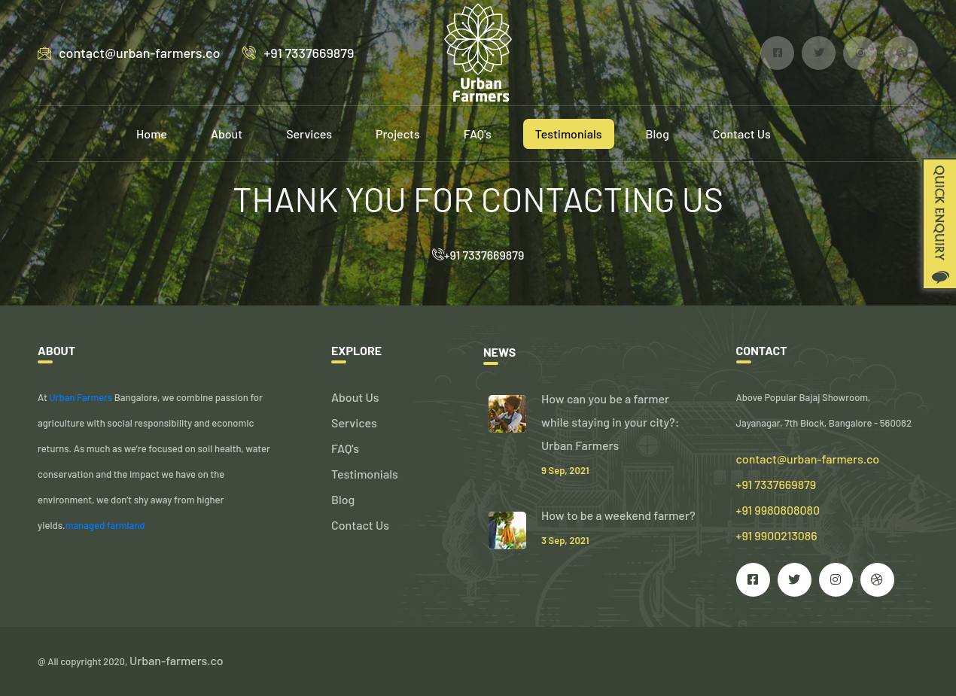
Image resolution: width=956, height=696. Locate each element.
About (226, 133)
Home (151, 133)
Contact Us (742, 133)
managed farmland (105, 525)
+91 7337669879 (298, 52)
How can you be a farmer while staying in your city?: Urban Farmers (610, 421)
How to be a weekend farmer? (618, 515)
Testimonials (568, 133)
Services (309, 133)
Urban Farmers (80, 397)
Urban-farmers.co (176, 660)
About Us (355, 397)
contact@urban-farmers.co (129, 52)
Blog (657, 133)
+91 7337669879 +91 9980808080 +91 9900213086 (778, 510)
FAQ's (478, 133)
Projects (398, 133)
